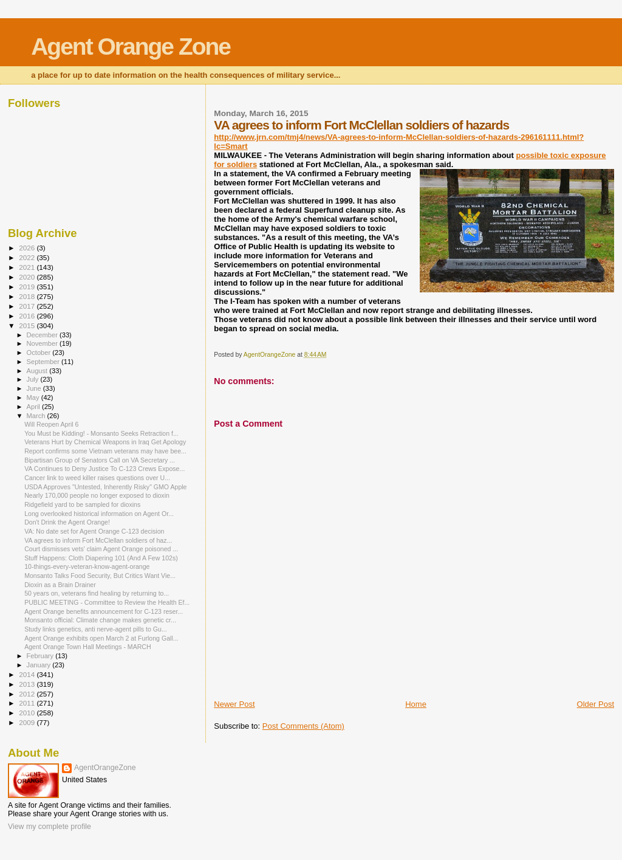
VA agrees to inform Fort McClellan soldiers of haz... (98, 540)
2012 (27, 694)
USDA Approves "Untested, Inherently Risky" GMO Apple (105, 486)
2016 (27, 316)
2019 (27, 287)
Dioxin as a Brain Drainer (60, 584)
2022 (27, 257)
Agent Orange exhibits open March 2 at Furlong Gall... (101, 638)
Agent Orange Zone (130, 46)
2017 (27, 306)
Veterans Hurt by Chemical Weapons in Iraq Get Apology (105, 441)
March (37, 415)
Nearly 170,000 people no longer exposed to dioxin (96, 495)
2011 (27, 703)
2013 (27, 684)
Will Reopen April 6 (51, 424)
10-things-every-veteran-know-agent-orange (86, 566)
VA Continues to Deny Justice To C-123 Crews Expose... (104, 468)
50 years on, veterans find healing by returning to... (96, 593)
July (34, 379)
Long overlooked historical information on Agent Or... (99, 513)
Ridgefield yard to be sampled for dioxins (82, 504)
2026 (27, 248)
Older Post (595, 704)
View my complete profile (49, 826)
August (38, 370)
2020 (27, 277)
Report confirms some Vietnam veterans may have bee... (105, 451)
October (40, 352)
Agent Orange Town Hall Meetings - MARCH (87, 646)
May (34, 397)
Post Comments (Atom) (303, 726)
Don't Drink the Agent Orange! (67, 522)
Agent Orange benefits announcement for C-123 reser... (103, 611)
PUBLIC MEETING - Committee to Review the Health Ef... (107, 602)
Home (415, 704)
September (44, 361)
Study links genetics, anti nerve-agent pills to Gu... (95, 629)
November (43, 343)
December (43, 335)
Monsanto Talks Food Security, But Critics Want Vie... (100, 575)
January (40, 665)
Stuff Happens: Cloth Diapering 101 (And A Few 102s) (101, 558)
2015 (27, 325)
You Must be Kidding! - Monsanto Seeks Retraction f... (101, 433)
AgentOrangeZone (105, 767)
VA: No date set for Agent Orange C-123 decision (94, 531)
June (35, 388)
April (34, 406)
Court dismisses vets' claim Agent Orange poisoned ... (101, 548)
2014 (27, 674)
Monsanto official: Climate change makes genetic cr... (100, 620)
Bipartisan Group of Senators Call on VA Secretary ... (99, 460)
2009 (27, 722)
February (41, 655)
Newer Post (234, 704)
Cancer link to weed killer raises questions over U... (97, 477)
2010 (27, 713)
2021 (27, 267)
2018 (27, 296)
